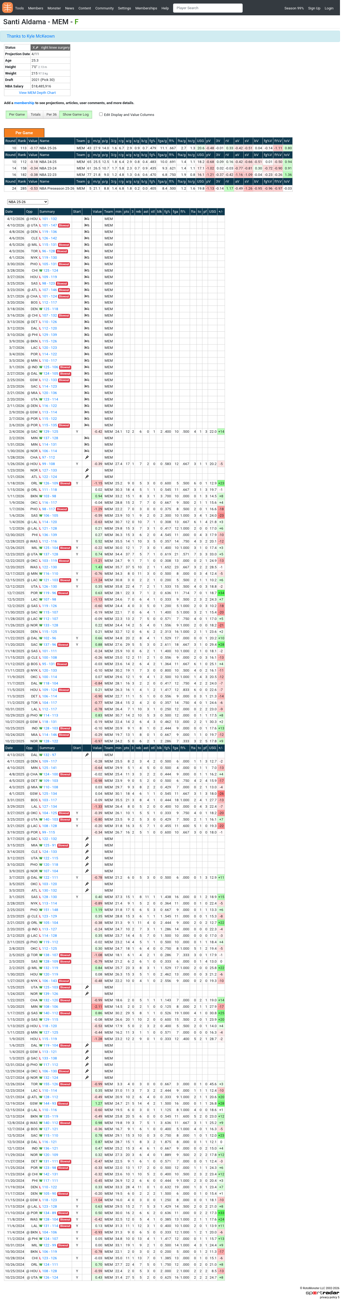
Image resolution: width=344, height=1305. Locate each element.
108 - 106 (48, 1007)
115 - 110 (48, 1135)
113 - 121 (48, 1052)
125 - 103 (48, 987)
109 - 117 (48, 761)
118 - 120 (48, 1026)
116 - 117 (48, 503)
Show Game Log (76, 114)
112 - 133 (48, 380)
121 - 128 (48, 528)
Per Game (17, 114)
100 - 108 (48, 657)
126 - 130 (48, 586)
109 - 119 (48, 277)
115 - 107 (48, 612)
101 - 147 (48, 225)
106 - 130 (48, 1071)
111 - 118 (48, 490)
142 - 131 (48, 1174)
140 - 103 (48, 819)
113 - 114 (48, 412)
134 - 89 (47, 1213)
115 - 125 (48, 632)
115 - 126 (48, 341)
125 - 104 (48, 548)
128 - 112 (48, 1097)
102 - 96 (47, 638)
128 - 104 (48, 1219)
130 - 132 (48, 890)
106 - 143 (48, 981)
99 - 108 (47, 464)
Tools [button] (19, 8)
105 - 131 (48, 264)
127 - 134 (48, 806)
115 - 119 (48, 1039)
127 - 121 (48, 1129)
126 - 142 (48, 238)
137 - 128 (48, 438)
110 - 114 (48, 1090)
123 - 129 (48, 916)
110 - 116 (48, 1110)
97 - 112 (47, 457)
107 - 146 (48, 290)
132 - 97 (47, 755)
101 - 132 (48, 219)
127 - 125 (48, 1032)
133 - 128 (48, 625)
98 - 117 (47, 509)
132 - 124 (48, 1078)
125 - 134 (48, 794)
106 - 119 (48, 1252)
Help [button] (165, 8)
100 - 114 (48, 677)
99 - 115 (47, 832)
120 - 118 (48, 865)
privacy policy (328, 1297)
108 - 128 (48, 826)
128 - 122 (48, 741)
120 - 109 (48, 1155)
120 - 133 (48, 670)
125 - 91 (47, 845)
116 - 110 (48, 574)
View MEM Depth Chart (37, 93)
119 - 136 (48, 232)
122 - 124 (48, 477)
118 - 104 (48, 683)
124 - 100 (48, 774)
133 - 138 (48, 1058)
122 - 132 (48, 839)
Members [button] (35, 8)
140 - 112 (48, 1013)
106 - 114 (48, 451)
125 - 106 (48, 367)
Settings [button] (124, 8)
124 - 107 (48, 1239)
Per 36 (51, 114)
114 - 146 (48, 735)
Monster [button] (54, 8)
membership (24, 103)
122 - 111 (48, 877)
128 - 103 (48, 728)
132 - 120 (48, 1000)
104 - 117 (48, 703)
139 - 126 (48, 994)
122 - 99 (47, 1245)
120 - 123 (48, 348)
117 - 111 (48, 1181)
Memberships (146, 8)
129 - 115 (48, 1019)
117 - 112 (48, 1065)
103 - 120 (48, 884)
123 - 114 (48, 399)
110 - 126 (48, 322)
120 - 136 (48, 393)
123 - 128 (48, 1206)
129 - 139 (48, 335)
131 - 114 (48, 1226)
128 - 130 (48, 897)
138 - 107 (48, 955)
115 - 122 (48, 419)
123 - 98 (47, 1168)
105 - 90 (47, 1193)
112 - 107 (48, 619)
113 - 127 (48, 929)
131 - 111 (48, 1161)
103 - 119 (48, 561)
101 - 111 (48, 651)
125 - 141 (48, 768)
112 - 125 (48, 948)
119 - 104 (48, 1045)
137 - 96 (47, 645)
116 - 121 (48, 1142)
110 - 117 (48, 361)
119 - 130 (48, 258)
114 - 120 (48, 522)
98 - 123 (47, 283)
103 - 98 (47, 496)
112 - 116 (48, 541)
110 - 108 (48, 787)
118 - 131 (48, 722)
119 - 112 (48, 942)
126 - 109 (48, 483)
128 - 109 (48, 961)
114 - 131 (48, 444)
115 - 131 (48, 245)
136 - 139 (48, 535)
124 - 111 (48, 1265)
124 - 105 (48, 373)
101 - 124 (48, 296)
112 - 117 (48, 302)
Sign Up (314, 8)
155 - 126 (48, 1084)
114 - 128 (48, 936)
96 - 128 (47, 251)
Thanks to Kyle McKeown (31, 36)
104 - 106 (48, 1232)
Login (329, 8)
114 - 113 (48, 715)
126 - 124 (48, 1277)
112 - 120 (48, 328)
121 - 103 (48, 580)
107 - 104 (48, 871)
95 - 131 (47, 664)
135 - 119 (48, 1116)
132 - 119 (48, 968)
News (69, 8)
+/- (220, 212)
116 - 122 (48, 406)
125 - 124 (48, 270)
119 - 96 (47, 593)
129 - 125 (48, 432)
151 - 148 (48, 910)
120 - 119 (48, 974)
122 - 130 (48, 567)
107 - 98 (47, 599)
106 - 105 (48, 515)
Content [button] (84, 8)
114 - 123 (48, 386)
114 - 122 (48, 354)
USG (200, 141)
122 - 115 (48, 858)
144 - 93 (47, 1103)
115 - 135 (48, 425)
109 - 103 (48, 781)
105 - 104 (48, 923)
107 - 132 (48, 315)
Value (32, 141)
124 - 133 (48, 852)
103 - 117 (48, 800)
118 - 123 (48, 1200)
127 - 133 (48, 470)
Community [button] (104, 8)
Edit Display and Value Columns (129, 115)
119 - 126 (48, 606)
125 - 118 (48, 309)
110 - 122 (48, 1187)
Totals (36, 114)
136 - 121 (48, 1148)
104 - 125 (48, 813)
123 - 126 (48, 1258)
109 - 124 (48, 690)
